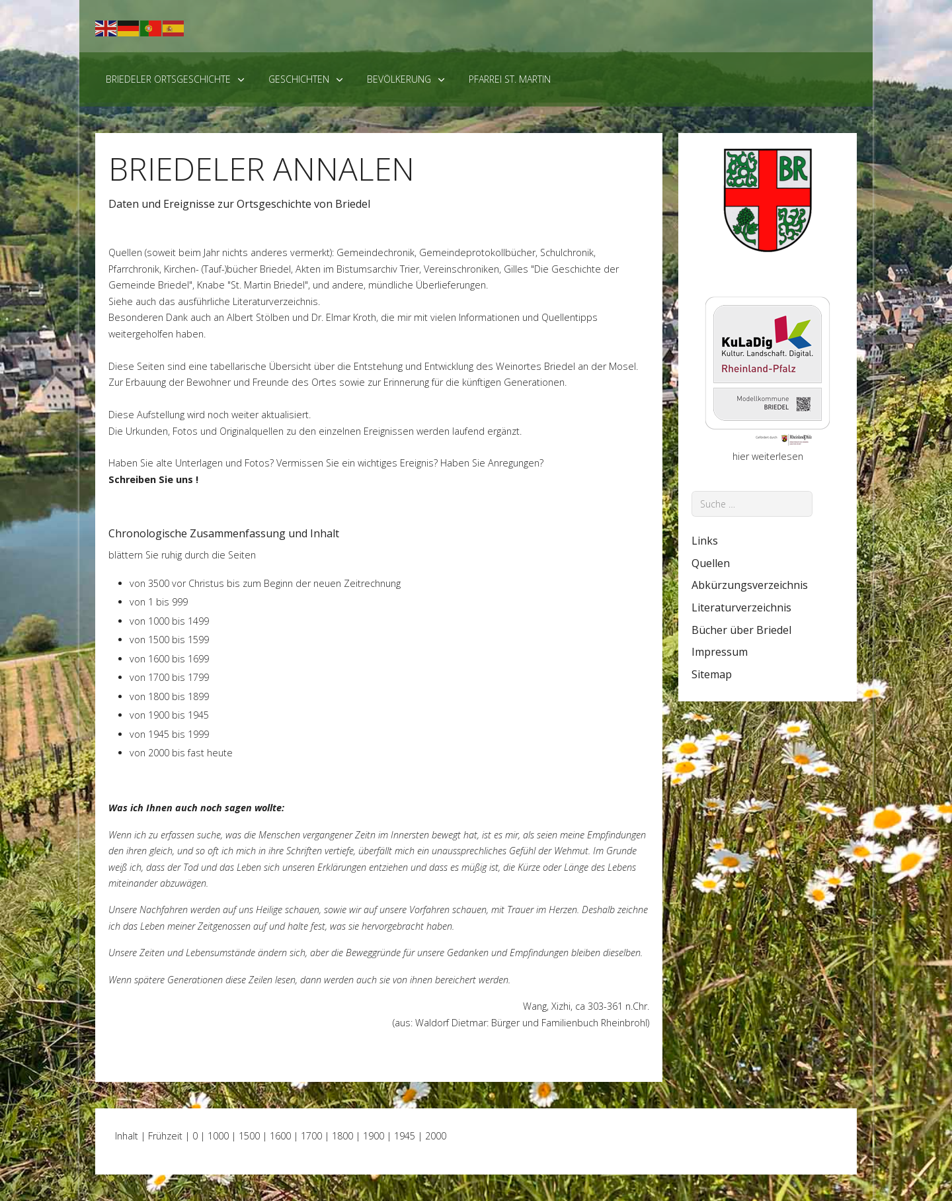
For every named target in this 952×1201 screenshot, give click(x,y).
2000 (435, 1136)
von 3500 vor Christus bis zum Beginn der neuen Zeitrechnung (265, 583)
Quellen (711, 563)
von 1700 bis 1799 (169, 677)
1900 (373, 1136)
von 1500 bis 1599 (169, 639)
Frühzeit (165, 1136)
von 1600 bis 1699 (169, 658)
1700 (311, 1136)
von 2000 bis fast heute (181, 752)
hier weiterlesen (768, 456)
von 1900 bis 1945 (169, 715)
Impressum (720, 652)
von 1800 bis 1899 (169, 696)
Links (705, 540)
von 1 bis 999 (159, 602)
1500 (249, 1136)
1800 (342, 1136)
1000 (218, 1136)
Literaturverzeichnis (275, 301)
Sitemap (712, 674)
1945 (404, 1136)
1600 (280, 1136)
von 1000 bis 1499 (169, 621)
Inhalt (126, 1136)
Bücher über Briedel (741, 630)
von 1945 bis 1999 (169, 734)
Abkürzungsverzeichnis (750, 585)
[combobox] (752, 504)
